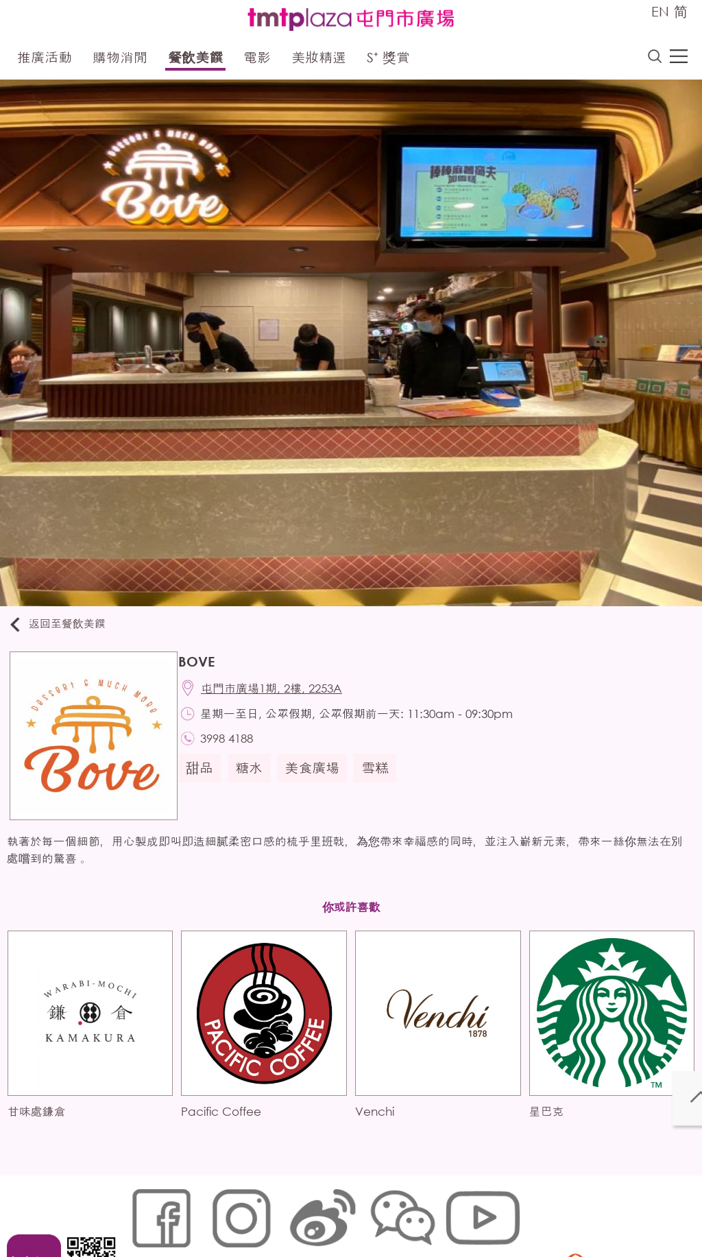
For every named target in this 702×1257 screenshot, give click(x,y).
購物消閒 (120, 60)
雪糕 (382, 781)
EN (660, 11)
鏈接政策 (266, 1213)
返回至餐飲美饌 (64, 627)
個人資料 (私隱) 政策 (342, 1213)
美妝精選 (318, 60)
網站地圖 (146, 1213)
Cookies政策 (206, 1213)
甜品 (206, 781)
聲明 (410, 1213)
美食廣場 (318, 781)
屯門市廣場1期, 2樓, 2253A (280, 695)
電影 (257, 60)
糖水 (255, 781)
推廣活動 (44, 60)
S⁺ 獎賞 (388, 60)
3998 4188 (235, 750)
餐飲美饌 (195, 60)
